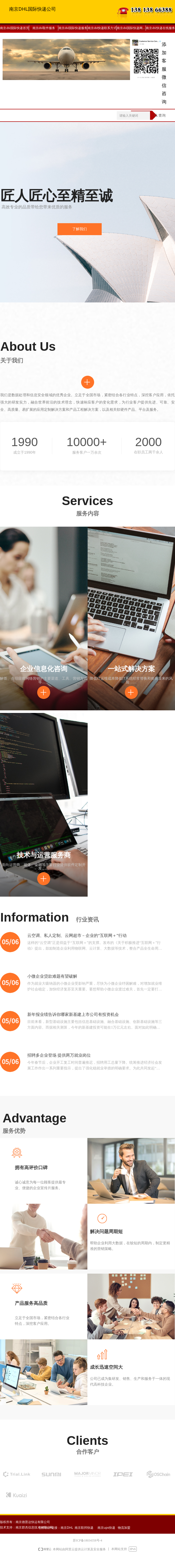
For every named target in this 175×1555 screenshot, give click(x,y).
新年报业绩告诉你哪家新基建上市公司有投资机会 (73, 1014)
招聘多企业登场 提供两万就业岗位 (59, 1055)
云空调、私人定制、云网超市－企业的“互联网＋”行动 (77, 935)
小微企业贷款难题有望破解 (52, 976)
